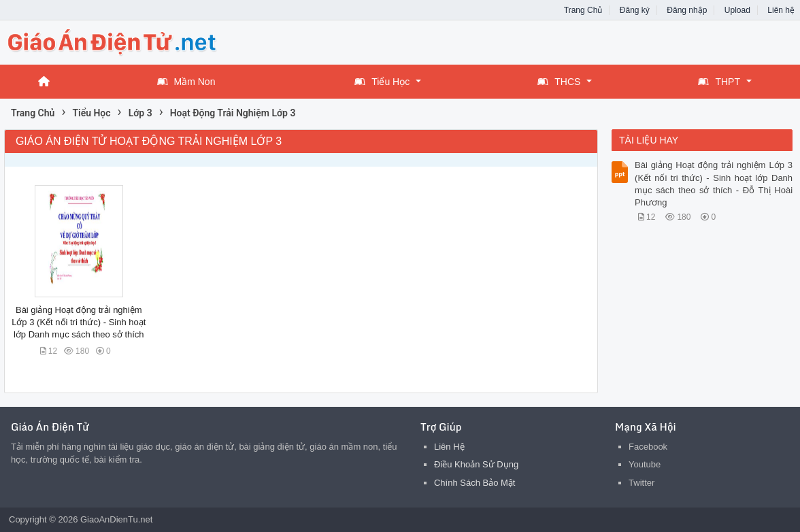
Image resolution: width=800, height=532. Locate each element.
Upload (737, 10)
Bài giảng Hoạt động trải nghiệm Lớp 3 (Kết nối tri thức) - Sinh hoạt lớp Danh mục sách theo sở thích (79, 322)
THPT (719, 82)
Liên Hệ (449, 447)
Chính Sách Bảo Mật (475, 483)
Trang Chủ (583, 10)
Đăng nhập (687, 10)
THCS (558, 82)
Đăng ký (635, 10)
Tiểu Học (382, 82)
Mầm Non (186, 82)
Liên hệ (781, 10)
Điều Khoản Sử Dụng (476, 464)
